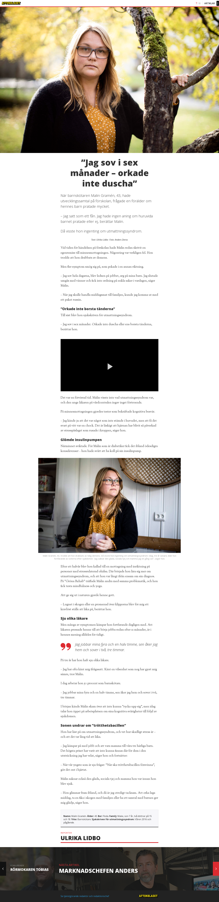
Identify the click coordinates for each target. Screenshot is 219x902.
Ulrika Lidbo (81, 838)
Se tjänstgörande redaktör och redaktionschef (85, 896)
